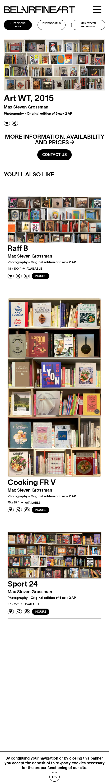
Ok (54, 777)
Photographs (52, 23)
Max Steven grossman (88, 25)
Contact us (54, 155)
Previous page (17, 25)
